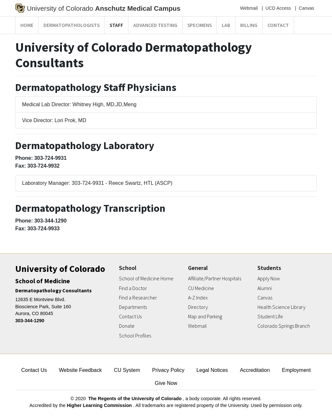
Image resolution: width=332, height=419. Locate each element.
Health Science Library (281, 307)
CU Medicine (201, 288)
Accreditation (255, 370)
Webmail (249, 8)
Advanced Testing (155, 25)
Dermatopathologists (71, 25)
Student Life (270, 316)
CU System (127, 370)
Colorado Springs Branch (283, 326)
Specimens (199, 25)
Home (26, 25)
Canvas (306, 8)
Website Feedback (80, 370)
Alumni (264, 288)
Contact (278, 25)
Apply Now (268, 278)
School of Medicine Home (146, 278)
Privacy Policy (168, 370)
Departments (133, 307)
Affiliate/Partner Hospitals (214, 278)
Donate (127, 326)
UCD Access (278, 8)
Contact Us (130, 316)
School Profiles (135, 336)
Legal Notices (212, 370)
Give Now (166, 383)
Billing (248, 25)
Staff (116, 25)
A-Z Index (198, 298)
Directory (198, 307)
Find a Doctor (133, 288)
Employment (296, 370)
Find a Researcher (138, 298)
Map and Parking (205, 316)
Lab (226, 25)
